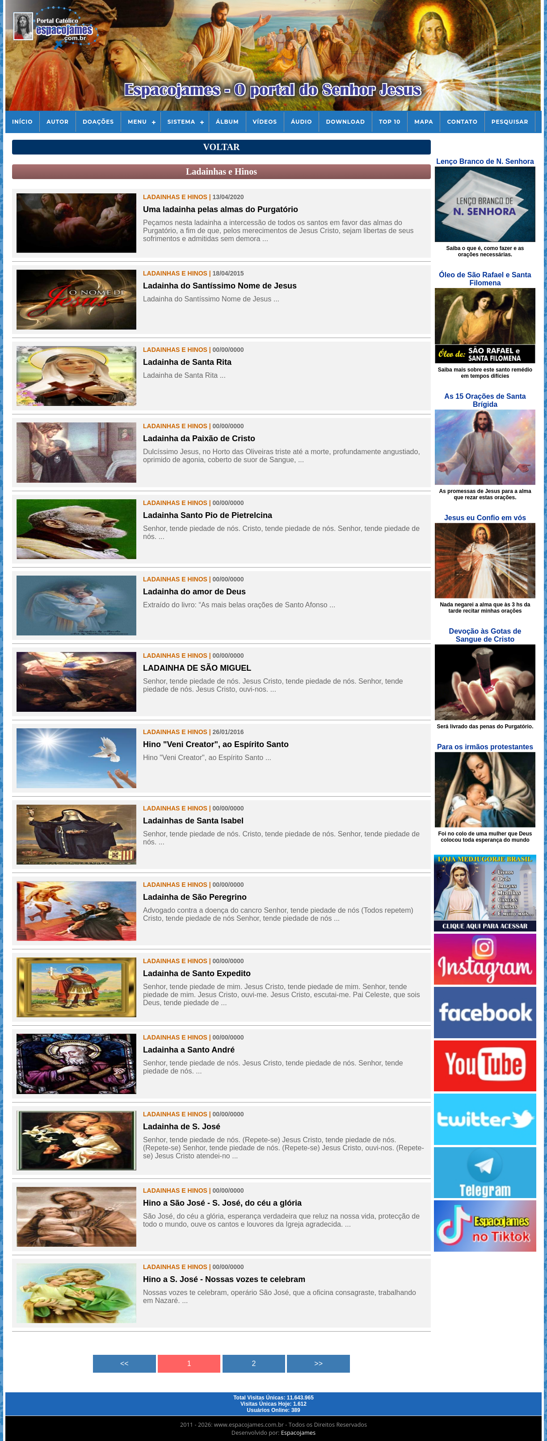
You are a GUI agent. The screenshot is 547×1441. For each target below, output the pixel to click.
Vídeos (265, 121)
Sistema (181, 121)
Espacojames (298, 1432)
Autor (57, 121)
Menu (137, 121)
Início (22, 121)
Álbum (227, 121)
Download (345, 121)
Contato (462, 121)
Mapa (423, 121)
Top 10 (389, 121)
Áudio (301, 121)
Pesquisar (510, 121)
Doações (98, 121)
